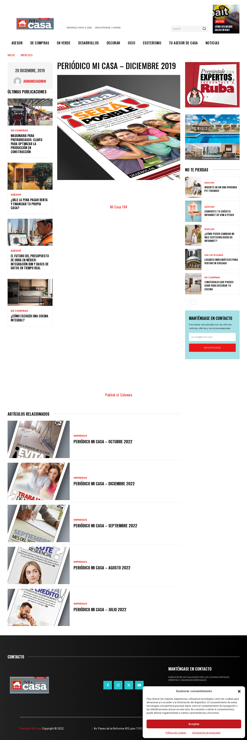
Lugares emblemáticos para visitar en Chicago (221, 261)
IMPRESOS (27, 55)
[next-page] (193, 302)
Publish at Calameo (118, 394)
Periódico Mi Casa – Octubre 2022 (103, 441)
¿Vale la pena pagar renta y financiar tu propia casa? (29, 204)
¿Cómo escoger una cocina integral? (29, 318)
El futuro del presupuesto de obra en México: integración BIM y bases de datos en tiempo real (30, 262)
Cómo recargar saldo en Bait (223, 28)
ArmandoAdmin (34, 81)
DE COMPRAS (19, 130)
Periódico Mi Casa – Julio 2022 (100, 609)
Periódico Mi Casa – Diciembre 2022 (104, 483)
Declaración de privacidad (206, 732)
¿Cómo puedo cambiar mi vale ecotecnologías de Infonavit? (219, 237)
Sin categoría (213, 255)
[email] (212, 337)
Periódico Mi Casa (30, 728)
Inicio (11, 55)
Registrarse (212, 347)
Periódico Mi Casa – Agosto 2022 (102, 568)
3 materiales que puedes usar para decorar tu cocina (218, 285)
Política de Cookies (176, 732)
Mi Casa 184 (118, 206)
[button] (239, 691)
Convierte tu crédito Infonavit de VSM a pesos (219, 213)
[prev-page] (187, 302)
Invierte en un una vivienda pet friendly (220, 189)
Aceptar (194, 724)
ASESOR (220, 21)
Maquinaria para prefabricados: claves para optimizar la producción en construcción (26, 143)
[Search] (204, 29)
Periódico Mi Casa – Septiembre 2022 (105, 525)
